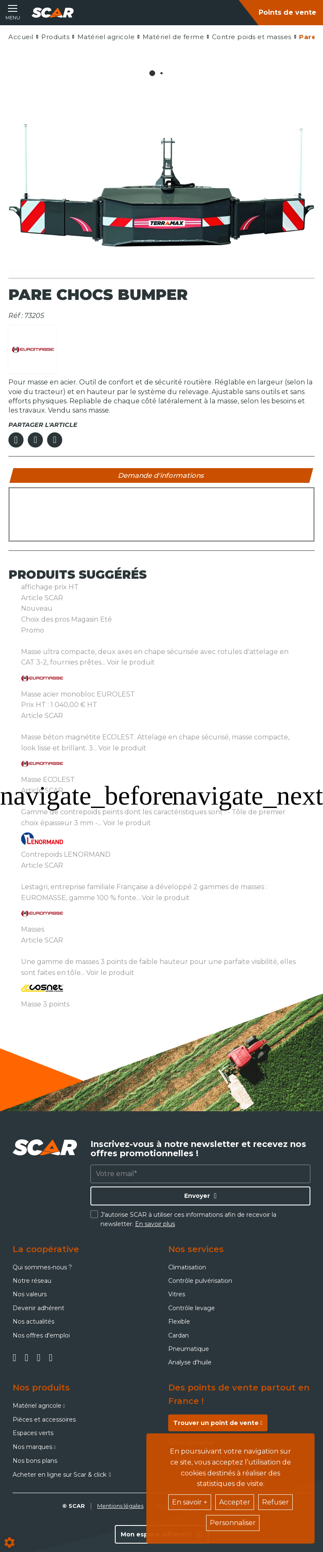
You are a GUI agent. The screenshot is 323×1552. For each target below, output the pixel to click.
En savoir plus (155, 1224)
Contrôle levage (191, 1308)
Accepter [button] (234, 1502)
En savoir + (189, 1502)
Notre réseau (32, 1281)
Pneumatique (188, 1349)
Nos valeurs (30, 1294)
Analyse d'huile (190, 1362)
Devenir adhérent (38, 1308)
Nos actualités (33, 1321)
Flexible (179, 1321)
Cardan (178, 1335)
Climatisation (187, 1267)
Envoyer (197, 1196)
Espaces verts (33, 1433)
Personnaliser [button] (233, 1523)
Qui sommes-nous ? (42, 1267)
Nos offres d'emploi (41, 1335)
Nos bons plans (35, 1461)
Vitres (176, 1294)
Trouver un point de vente (217, 1423)
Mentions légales (120, 1505)
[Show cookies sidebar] (9, 1542)
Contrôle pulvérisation (200, 1281)
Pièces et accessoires (44, 1419)
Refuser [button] (275, 1502)
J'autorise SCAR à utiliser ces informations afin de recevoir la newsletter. (188, 1219)
